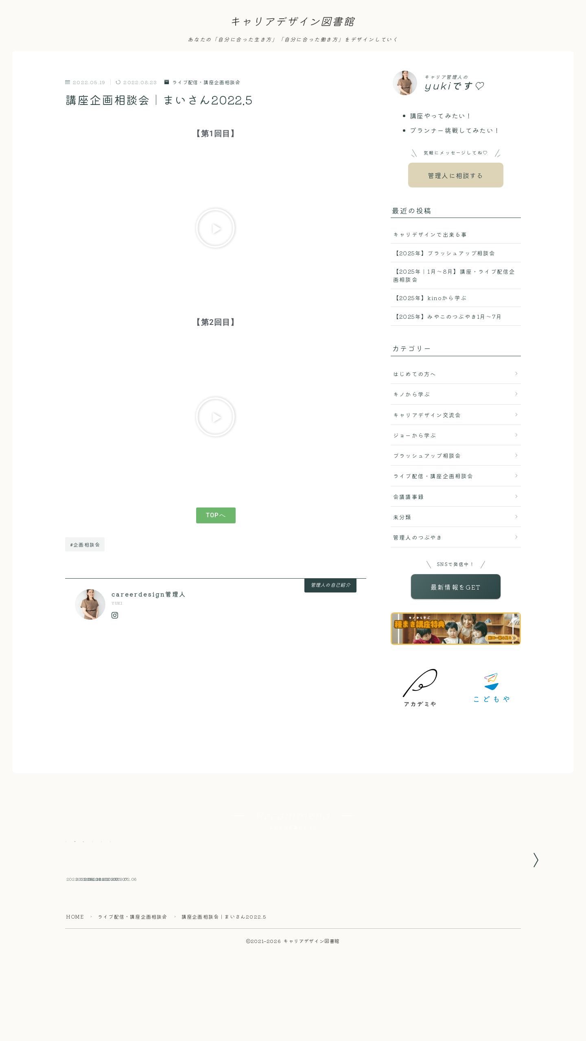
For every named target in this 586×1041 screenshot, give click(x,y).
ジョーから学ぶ (414, 435)
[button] (215, 228)
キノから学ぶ (411, 394)
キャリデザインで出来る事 (430, 234)
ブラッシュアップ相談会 (427, 455)
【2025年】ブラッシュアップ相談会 (444, 253)
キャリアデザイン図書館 (291, 22)
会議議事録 (408, 496)
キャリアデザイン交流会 (427, 415)
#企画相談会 (85, 544)
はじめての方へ (414, 374)
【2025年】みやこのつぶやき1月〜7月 (447, 316)
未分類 (402, 517)
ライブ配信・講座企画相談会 (202, 82)
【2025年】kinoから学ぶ (430, 298)
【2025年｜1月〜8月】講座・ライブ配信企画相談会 (454, 275)
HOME (75, 965)
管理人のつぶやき (418, 537)
